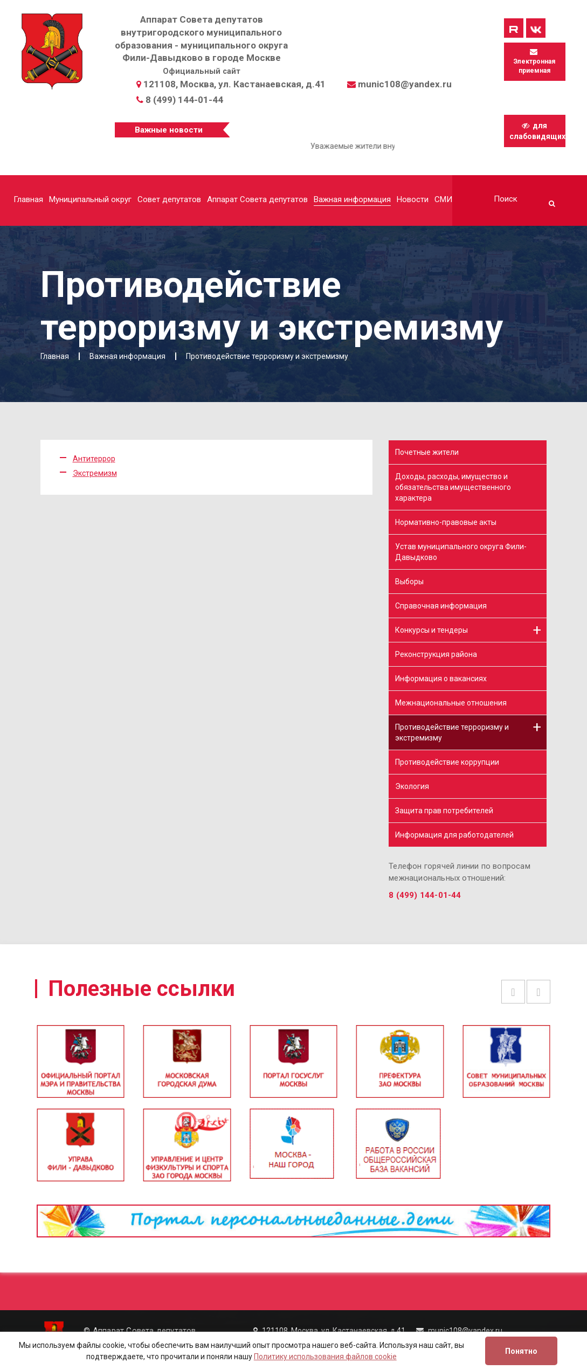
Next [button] (538, 992)
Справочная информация (441, 605)
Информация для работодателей (454, 835)
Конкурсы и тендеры (431, 630)
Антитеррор (94, 458)
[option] (293, 1066)
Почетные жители (427, 452)
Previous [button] (513, 992)
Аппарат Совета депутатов (257, 199)
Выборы (409, 581)
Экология (412, 786)
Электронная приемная (534, 61)
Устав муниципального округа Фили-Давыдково (461, 552)
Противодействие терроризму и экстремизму (452, 732)
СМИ (443, 199)
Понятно (521, 1351)
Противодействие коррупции (447, 762)
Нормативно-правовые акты (445, 522)
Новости (413, 199)
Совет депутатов (169, 199)
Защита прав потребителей (444, 810)
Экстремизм (95, 473)
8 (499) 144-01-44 (184, 99)
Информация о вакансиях (441, 678)
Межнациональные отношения (451, 702)
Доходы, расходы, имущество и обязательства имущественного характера (453, 487)
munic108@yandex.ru (405, 84)
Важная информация (352, 199)
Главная (28, 199)
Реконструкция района (436, 654)
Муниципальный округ (90, 199)
